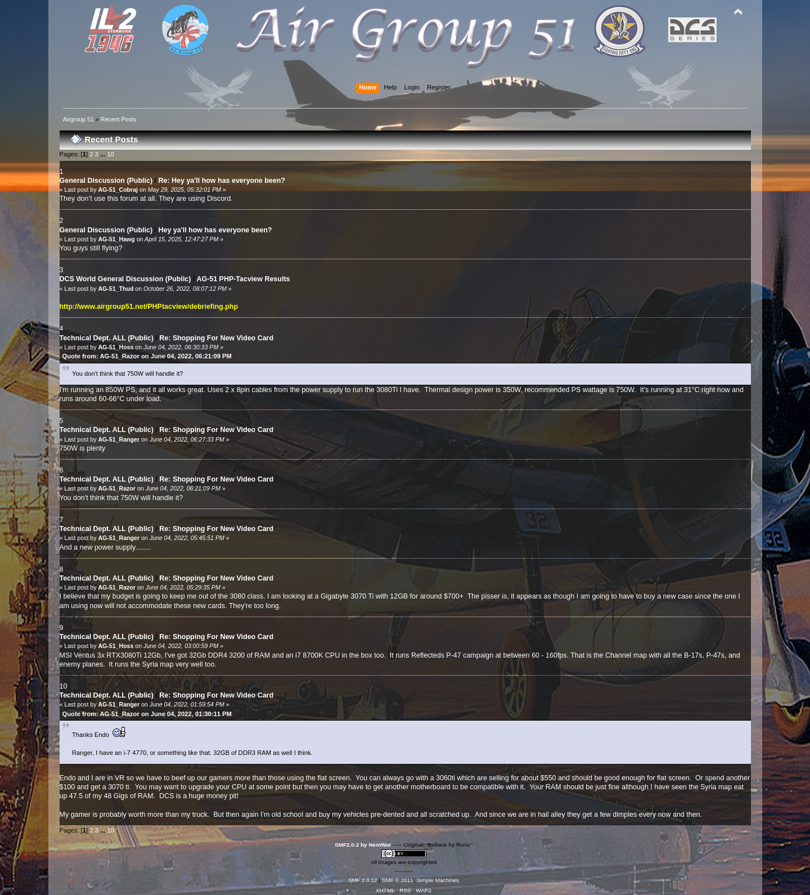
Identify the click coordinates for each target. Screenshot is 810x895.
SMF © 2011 (397, 880)
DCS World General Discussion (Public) (125, 279)
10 (110, 154)
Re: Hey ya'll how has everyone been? (222, 181)
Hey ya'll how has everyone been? (215, 230)
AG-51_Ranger (119, 439)
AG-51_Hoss (115, 347)
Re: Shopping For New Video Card (216, 338)
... (103, 154)
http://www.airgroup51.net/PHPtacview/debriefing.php (149, 307)
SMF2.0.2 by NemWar (363, 845)
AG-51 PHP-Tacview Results (243, 279)
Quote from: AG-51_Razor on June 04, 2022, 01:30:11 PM (147, 713)
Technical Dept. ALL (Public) (107, 338)
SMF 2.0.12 (362, 880)
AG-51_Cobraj (118, 189)
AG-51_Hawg (116, 239)
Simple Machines (437, 880)
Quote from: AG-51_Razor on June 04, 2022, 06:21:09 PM (147, 356)
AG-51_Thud (115, 288)
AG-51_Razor (117, 488)
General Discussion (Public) (106, 181)
